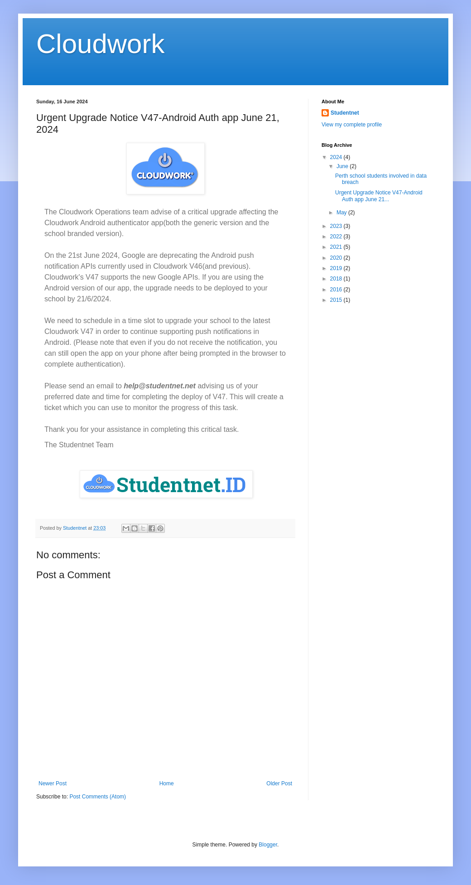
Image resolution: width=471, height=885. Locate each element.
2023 (337, 226)
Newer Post (52, 783)
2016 (337, 289)
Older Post (279, 783)
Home (166, 783)
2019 (337, 268)
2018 (337, 279)
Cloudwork (100, 44)
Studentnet (345, 113)
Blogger (268, 844)
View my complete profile (352, 124)
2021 (337, 247)
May (342, 212)
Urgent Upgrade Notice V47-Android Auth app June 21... (379, 195)
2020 (337, 258)
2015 (337, 300)
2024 (337, 157)
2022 (337, 236)
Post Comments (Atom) (97, 796)
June (343, 166)
